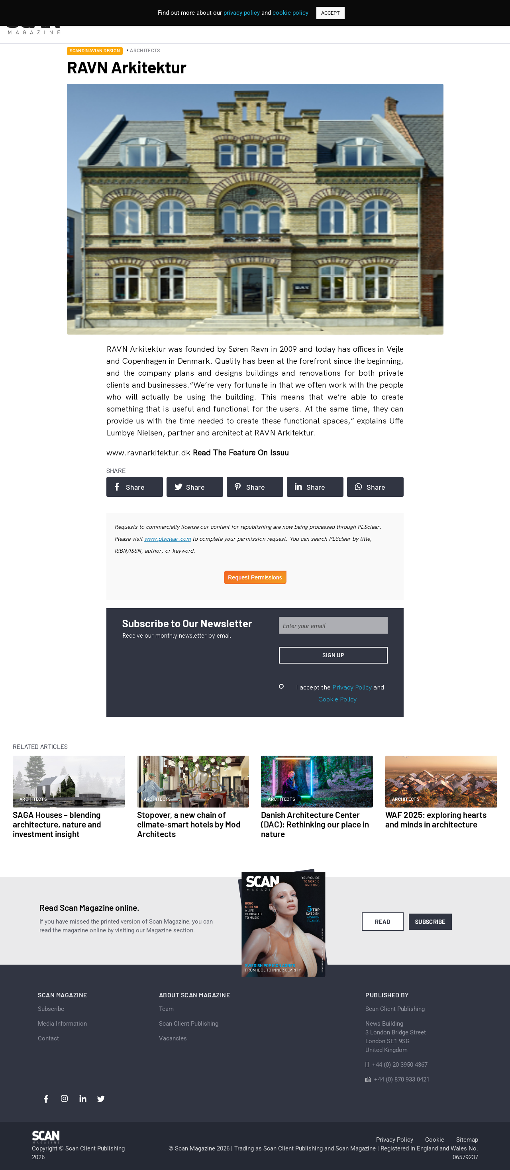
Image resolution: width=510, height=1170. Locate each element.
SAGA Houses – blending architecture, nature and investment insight (57, 824)
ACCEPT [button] (330, 13)
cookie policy (290, 12)
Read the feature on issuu (240, 452)
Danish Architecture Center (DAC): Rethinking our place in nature (315, 824)
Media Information (62, 1023)
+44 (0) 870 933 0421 (402, 1079)
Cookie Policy (337, 699)
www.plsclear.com (167, 538)
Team (166, 1008)
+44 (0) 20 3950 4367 (400, 1064)
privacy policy (242, 12)
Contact (48, 1038)
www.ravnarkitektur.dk (149, 452)
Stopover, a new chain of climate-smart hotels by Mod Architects (189, 824)
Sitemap (467, 1139)
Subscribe (430, 921)
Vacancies (173, 1038)
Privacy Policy (352, 687)
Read (382, 921)
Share (129, 487)
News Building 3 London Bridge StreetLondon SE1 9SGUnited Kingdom (395, 1037)
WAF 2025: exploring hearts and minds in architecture (435, 819)
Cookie (434, 1139)
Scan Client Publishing (188, 1023)
